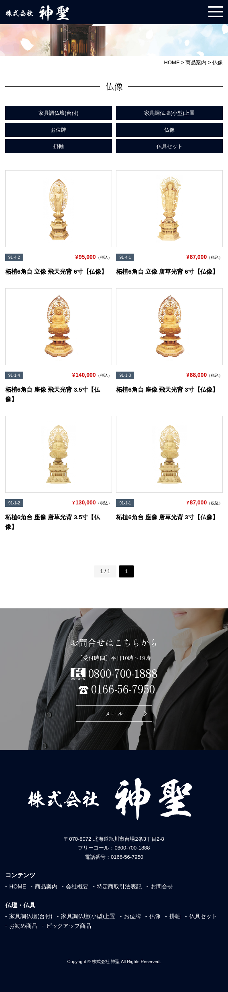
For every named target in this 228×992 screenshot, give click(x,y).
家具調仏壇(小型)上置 (169, 113)
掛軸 (58, 146)
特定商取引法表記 (119, 886)
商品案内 (46, 886)
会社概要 (77, 886)
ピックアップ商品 (68, 926)
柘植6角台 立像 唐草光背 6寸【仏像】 (167, 271)
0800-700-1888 (123, 673)
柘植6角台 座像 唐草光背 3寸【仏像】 (167, 517)
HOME (17, 886)
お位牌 (58, 130)
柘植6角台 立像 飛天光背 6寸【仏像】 (56, 271)
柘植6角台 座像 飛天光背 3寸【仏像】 (167, 389)
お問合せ (162, 886)
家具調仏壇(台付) (59, 113)
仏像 (169, 130)
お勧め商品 (23, 926)
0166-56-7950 (123, 688)
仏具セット (170, 146)
